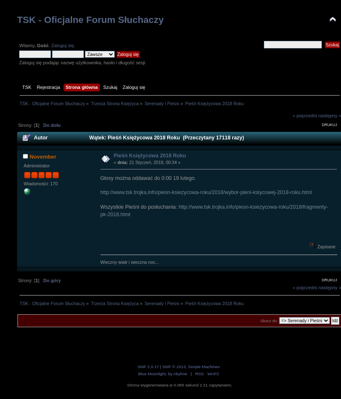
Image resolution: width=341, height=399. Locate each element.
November (43, 157)
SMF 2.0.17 (148, 366)
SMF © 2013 (174, 366)
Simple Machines (204, 366)
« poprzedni (305, 115)
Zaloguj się (62, 45)
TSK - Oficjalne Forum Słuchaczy (90, 20)
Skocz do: (269, 320)
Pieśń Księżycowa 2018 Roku (150, 156)
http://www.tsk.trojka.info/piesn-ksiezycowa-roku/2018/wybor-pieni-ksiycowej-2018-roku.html (206, 192)
